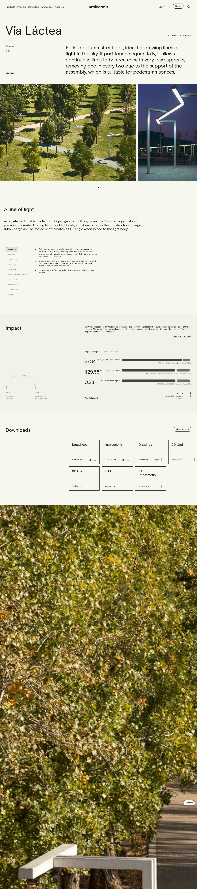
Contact (189, 802)
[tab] (12, 249)
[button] (186, 132)
